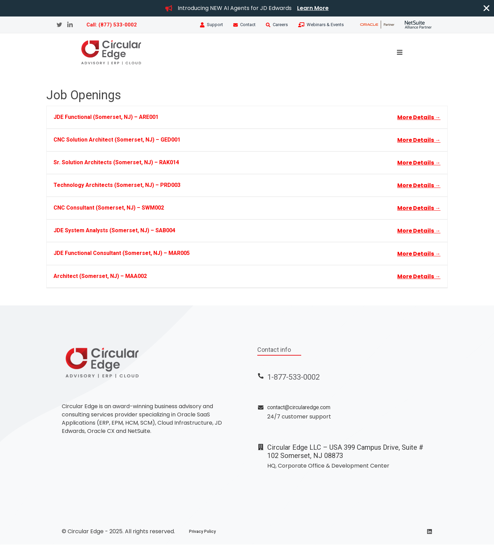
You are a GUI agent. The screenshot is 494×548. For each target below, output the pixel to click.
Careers (280, 24)
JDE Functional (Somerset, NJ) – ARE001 (106, 120)
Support (215, 24)
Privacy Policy (202, 535)
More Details (418, 120)
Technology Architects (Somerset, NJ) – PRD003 (117, 188)
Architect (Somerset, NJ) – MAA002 (100, 279)
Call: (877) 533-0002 (111, 25)
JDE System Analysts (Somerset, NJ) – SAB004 (114, 234)
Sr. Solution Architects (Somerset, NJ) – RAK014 (116, 165)
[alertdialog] (247, 8)
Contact (248, 24)
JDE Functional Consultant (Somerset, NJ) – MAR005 (122, 256)
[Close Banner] (486, 8)
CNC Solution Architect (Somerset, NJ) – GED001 (117, 142)
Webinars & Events (325, 24)
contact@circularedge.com (298, 410)
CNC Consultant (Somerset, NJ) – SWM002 (109, 211)
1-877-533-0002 (293, 380)
